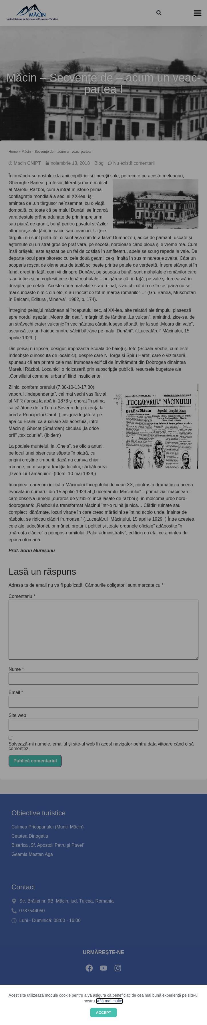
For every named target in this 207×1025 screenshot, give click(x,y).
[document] (103, 512)
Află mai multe (109, 1001)
